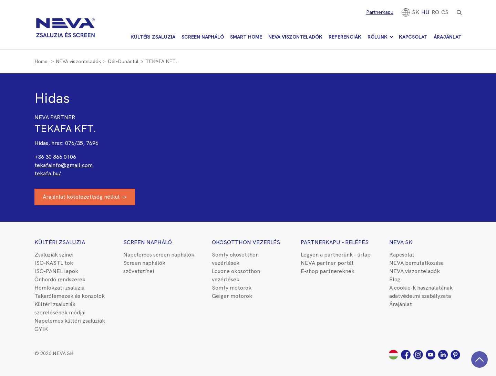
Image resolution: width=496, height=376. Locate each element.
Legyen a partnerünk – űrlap (336, 254)
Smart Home (246, 37)
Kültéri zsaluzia (153, 37)
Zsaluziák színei (53, 254)
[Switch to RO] (435, 12)
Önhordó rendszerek (59, 279)
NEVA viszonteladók (295, 37)
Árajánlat (448, 37)
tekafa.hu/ (47, 173)
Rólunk (378, 37)
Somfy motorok (231, 287)
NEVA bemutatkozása (416, 263)
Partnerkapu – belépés (335, 242)
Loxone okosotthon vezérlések (236, 275)
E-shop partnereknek (327, 271)
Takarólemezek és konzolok (69, 296)
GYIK (41, 329)
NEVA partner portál (327, 263)
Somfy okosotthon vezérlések (235, 259)
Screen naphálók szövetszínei (144, 267)
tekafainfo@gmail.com (63, 165)
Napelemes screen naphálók (158, 254)
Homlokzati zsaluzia (59, 287)
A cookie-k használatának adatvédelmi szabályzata (421, 292)
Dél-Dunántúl (123, 61)
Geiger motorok (232, 296)
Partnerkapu (379, 12)
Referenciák (345, 37)
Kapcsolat (413, 37)
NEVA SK (400, 242)
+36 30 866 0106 (55, 156)
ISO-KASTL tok (53, 263)
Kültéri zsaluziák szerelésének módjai (59, 308)
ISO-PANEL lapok (56, 271)
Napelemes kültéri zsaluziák (69, 320)
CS (444, 12)
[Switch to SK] (415, 12)
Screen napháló (203, 37)
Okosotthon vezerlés (246, 242)
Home (41, 61)
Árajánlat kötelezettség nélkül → (85, 196)
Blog (395, 279)
